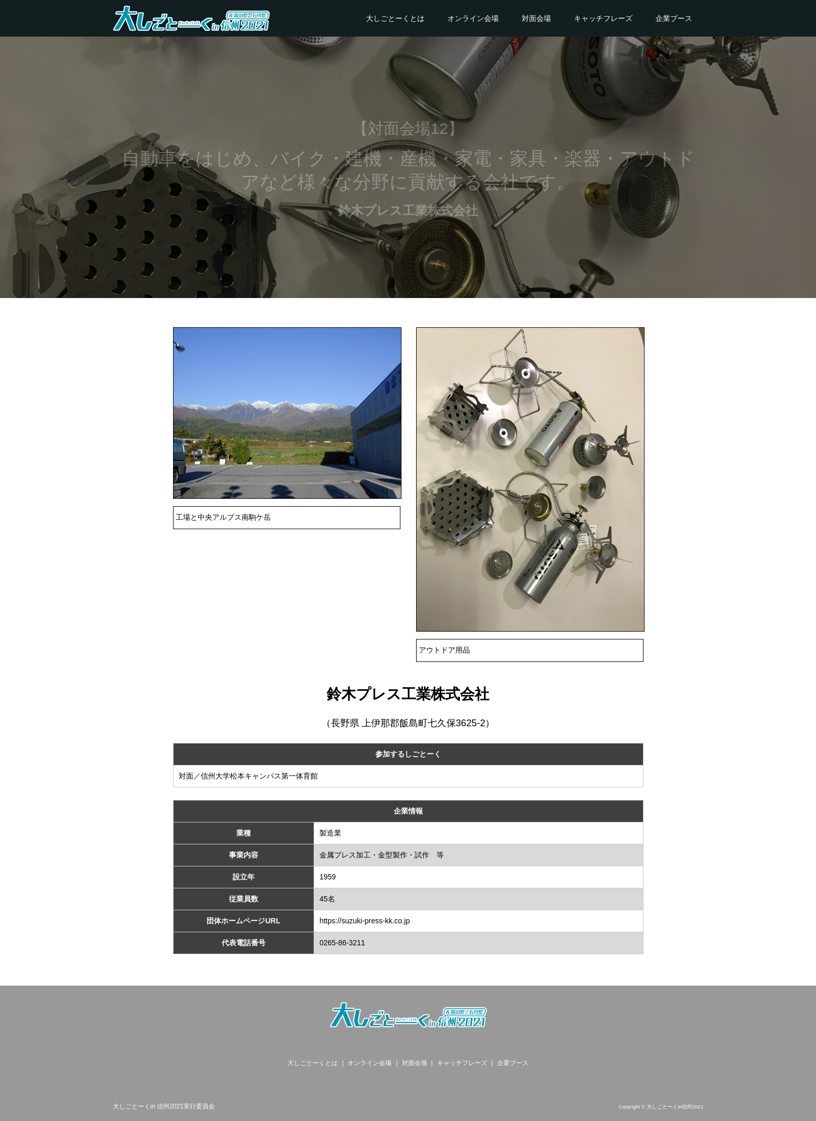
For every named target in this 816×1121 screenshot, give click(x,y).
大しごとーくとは (395, 18)
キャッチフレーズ (603, 18)
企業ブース (674, 18)
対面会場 (536, 18)
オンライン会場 (473, 18)
